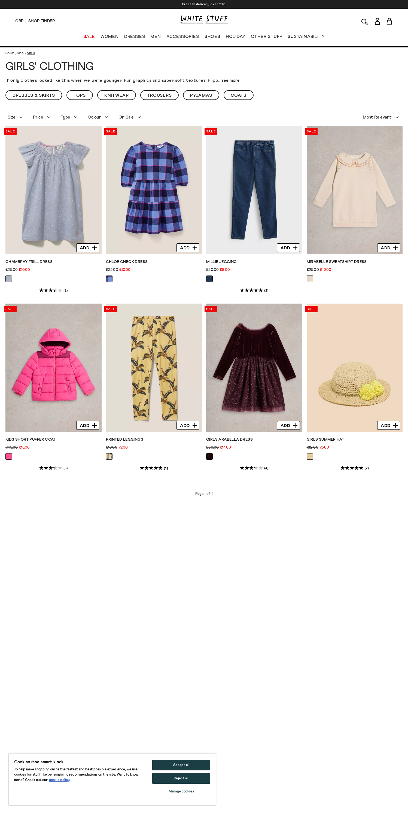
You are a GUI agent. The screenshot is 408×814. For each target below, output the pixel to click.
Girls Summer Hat (325, 439)
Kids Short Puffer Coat (30, 439)
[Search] (364, 21)
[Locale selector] (19, 21)
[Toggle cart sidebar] (389, 21)
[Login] (377, 20)
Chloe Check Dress (127, 262)
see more (230, 80)
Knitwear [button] (116, 95)
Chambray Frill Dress (29, 262)
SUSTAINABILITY (306, 37)
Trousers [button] (159, 95)
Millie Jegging (221, 262)
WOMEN (109, 37)
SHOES (212, 37)
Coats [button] (238, 95)
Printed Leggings (124, 439)
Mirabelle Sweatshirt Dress (337, 262)
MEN (155, 37)
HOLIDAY (236, 37)
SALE (89, 37)
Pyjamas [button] (201, 95)
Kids (20, 53)
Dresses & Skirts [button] (34, 95)
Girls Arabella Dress (229, 439)
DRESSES (134, 37)
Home (9, 53)
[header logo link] (204, 19)
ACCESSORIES (182, 37)
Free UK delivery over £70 (204, 4)
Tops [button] (80, 95)
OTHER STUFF (266, 37)
